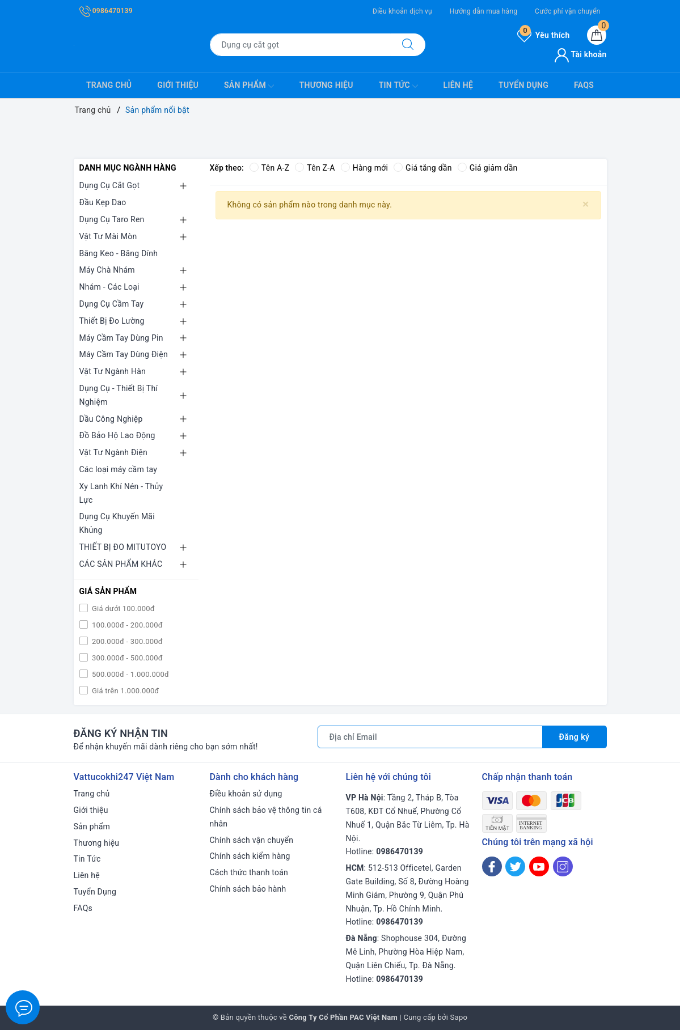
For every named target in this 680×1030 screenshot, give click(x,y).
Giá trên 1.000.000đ (124, 690)
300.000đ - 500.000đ (126, 658)
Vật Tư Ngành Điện (113, 452)
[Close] (585, 204)
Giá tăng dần (423, 167)
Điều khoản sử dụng (246, 793)
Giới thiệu (177, 85)
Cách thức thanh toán (249, 872)
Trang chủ (109, 85)
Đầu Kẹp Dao (102, 202)
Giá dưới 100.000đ (122, 608)
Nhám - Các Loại (109, 286)
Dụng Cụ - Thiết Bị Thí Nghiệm (118, 395)
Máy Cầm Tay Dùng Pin (121, 337)
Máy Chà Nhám (107, 269)
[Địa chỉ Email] (430, 737)
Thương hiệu (326, 85)
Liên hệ (458, 85)
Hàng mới (364, 167)
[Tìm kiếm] (407, 44)
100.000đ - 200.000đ (126, 625)
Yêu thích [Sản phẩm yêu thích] (543, 35)
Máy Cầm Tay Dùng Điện (123, 354)
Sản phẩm (249, 86)
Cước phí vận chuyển (567, 11)
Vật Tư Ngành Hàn (112, 371)
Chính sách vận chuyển (252, 840)
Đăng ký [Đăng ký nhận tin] (574, 736)
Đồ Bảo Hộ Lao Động (117, 435)
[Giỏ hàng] (596, 35)
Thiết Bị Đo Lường (112, 320)
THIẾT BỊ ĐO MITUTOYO (123, 547)
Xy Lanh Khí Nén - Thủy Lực (121, 493)
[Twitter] (515, 866)
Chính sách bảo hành (248, 888)
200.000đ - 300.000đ (126, 641)
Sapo (459, 1017)
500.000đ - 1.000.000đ (130, 674)
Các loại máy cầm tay (118, 469)
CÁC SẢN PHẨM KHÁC (121, 564)
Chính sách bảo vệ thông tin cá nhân (266, 817)
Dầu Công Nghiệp (111, 418)
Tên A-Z (269, 167)
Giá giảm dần (488, 167)
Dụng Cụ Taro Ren (112, 219)
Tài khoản (580, 54)
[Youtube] (539, 866)
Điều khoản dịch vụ (402, 11)
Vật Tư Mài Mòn (108, 236)
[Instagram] (563, 866)
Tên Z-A (315, 167)
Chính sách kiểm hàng (250, 856)
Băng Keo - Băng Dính (118, 253)
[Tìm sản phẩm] (300, 44)
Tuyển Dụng (523, 85)
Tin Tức (398, 86)
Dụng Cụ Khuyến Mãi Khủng (117, 523)
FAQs (584, 85)
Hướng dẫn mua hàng (484, 11)
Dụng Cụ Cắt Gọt (109, 185)
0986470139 (106, 11)
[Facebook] (492, 866)
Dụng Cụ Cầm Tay (111, 303)
